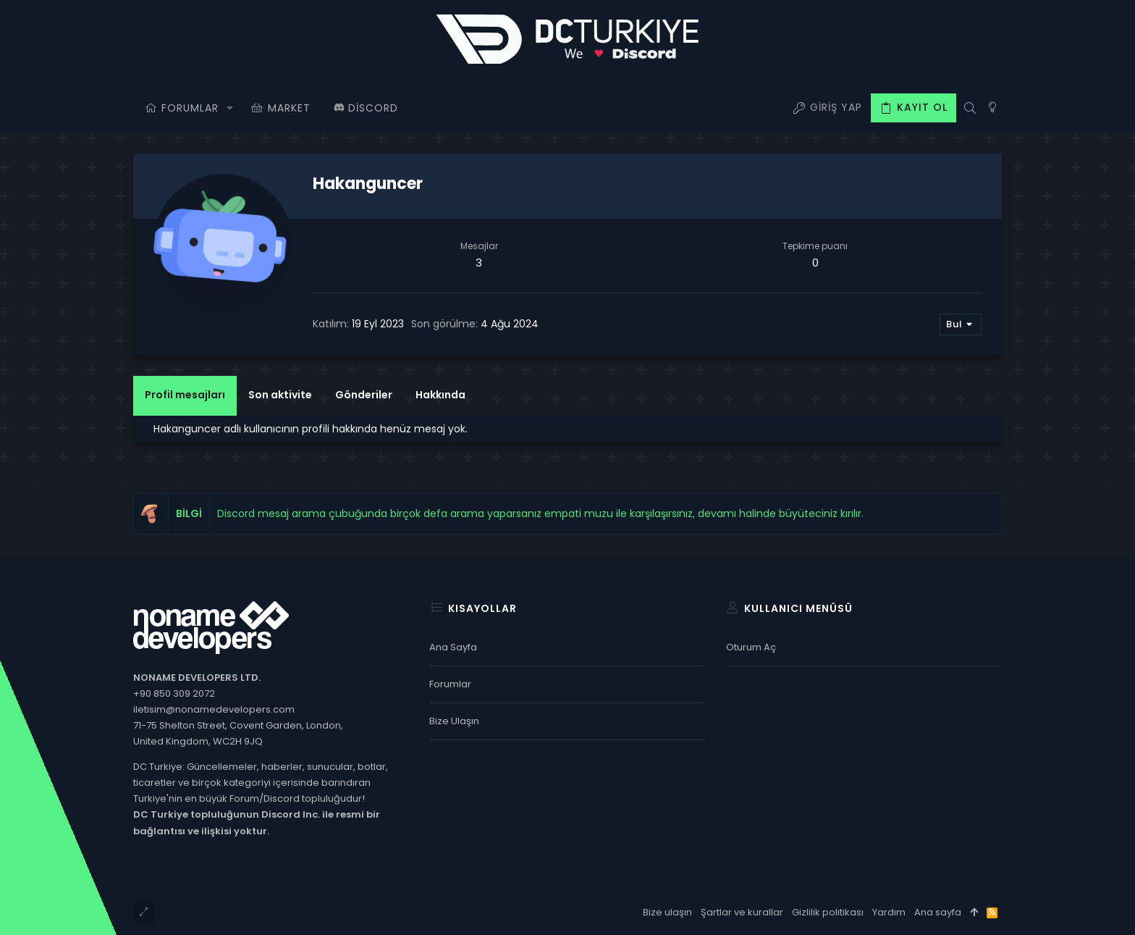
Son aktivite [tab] (280, 394)
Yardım (889, 912)
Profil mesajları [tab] (185, 394)
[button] (230, 108)
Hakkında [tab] (440, 394)
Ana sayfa (453, 647)
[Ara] (969, 107)
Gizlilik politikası (828, 912)
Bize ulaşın (454, 721)
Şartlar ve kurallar (742, 912)
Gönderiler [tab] (363, 394)
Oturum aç (751, 647)
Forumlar (450, 684)
